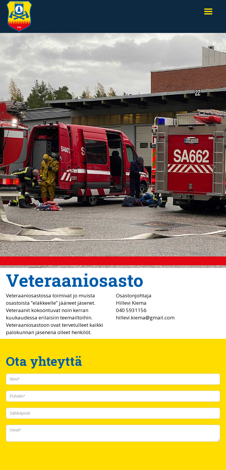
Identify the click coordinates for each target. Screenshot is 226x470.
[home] (19, 16)
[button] (208, 12)
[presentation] (50, 456)
